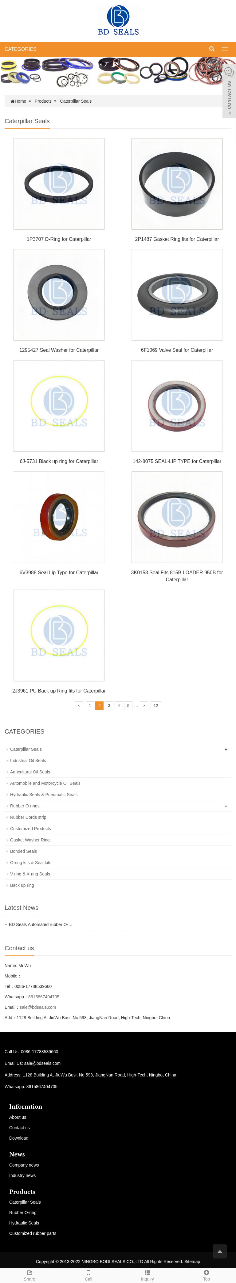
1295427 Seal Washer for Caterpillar (59, 350)
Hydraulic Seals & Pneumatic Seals (43, 794)
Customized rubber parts (32, 1233)
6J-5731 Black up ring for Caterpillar (59, 461)
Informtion (25, 1106)
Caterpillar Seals (76, 101)
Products (43, 101)
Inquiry (147, 1274)
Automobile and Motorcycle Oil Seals (45, 783)
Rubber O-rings (25, 805)
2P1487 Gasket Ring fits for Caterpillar (177, 239)
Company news (24, 1165)
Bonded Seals (23, 851)
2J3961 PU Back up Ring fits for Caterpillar (59, 690)
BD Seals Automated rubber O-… (41, 924)
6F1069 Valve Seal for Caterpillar (177, 350)
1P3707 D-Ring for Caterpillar (59, 239)
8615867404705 (43, 996)
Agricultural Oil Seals (30, 771)
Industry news (22, 1175)
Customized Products (30, 828)
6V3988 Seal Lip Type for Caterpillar (59, 572)
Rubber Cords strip (28, 817)
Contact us (19, 1127)
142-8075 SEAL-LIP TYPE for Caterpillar (177, 461)
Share (29, 1274)
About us (17, 1117)
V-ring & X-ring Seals (30, 873)
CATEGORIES (21, 49)
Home (20, 101)
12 (156, 705)
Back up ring (22, 885)
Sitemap (192, 1261)
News (17, 1154)
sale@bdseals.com (38, 1007)
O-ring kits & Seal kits (30, 862)
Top (206, 1274)
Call (88, 1274)
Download (18, 1138)
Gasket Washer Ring (30, 839)
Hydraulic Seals (24, 1222)
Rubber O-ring (23, 1212)
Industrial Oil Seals (28, 760)
